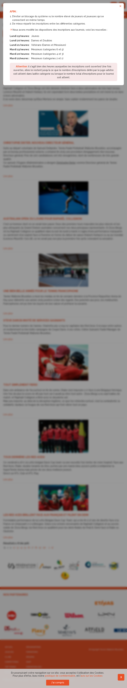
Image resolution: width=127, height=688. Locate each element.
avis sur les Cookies (92, 675)
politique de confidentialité (60, 675)
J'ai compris (57, 682)
